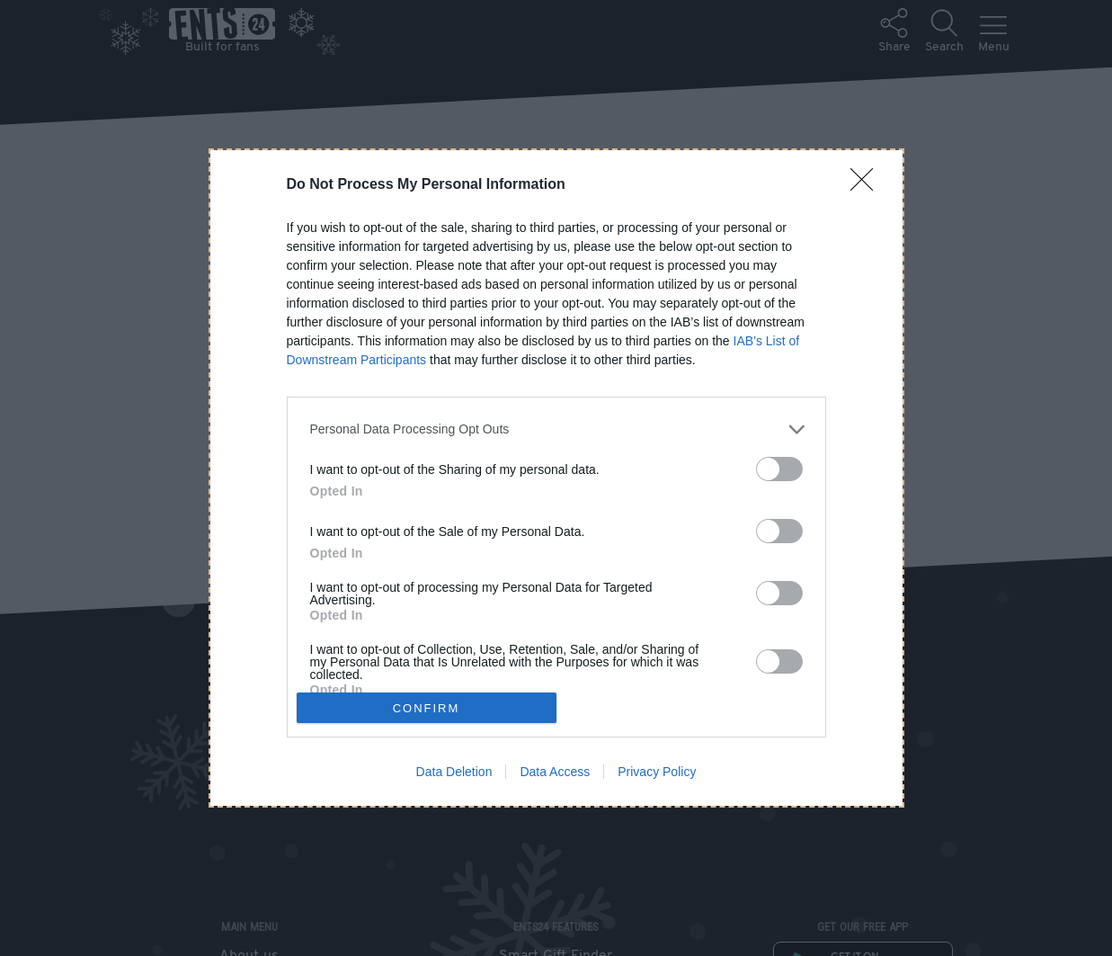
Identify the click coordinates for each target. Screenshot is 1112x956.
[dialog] (556, 478)
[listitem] (556, 429)
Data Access (555, 771)
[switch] (779, 469)
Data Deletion (454, 771)
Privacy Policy (657, 771)
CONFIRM (426, 708)
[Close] (867, 185)
